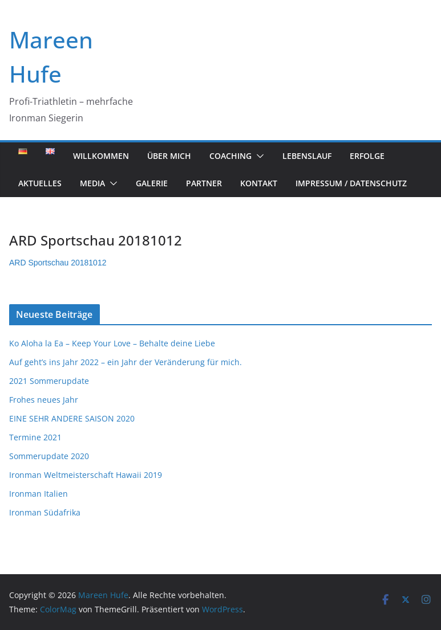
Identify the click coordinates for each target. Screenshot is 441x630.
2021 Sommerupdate (49, 380)
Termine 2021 (35, 437)
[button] (258, 156)
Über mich (169, 155)
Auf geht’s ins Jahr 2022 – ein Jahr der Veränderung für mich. (125, 362)
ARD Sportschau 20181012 (57, 262)
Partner (204, 183)
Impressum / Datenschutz (351, 183)
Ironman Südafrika (44, 512)
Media (92, 183)
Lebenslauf (306, 155)
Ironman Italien (38, 493)
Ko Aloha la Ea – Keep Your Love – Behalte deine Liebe (112, 343)
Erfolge (367, 155)
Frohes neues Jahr (43, 399)
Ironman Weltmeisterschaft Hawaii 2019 (85, 474)
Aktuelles (40, 183)
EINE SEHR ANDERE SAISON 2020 (72, 418)
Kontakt (258, 183)
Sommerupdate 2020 (49, 456)
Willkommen (101, 155)
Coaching (230, 155)
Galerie (152, 183)
